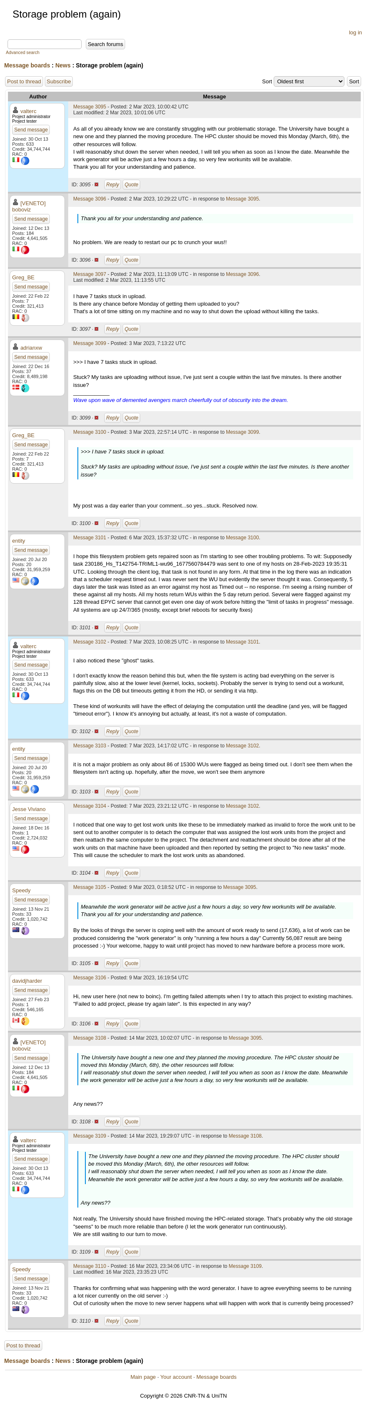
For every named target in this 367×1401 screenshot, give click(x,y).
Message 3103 (89, 746)
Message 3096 (89, 199)
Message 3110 (89, 1266)
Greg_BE (23, 277)
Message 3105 (89, 887)
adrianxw (31, 348)
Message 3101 (89, 538)
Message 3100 (89, 432)
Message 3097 (89, 274)
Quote (132, 185)
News (63, 65)
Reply (112, 185)
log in (355, 32)
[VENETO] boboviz (29, 206)
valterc (28, 111)
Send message (31, 130)
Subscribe (59, 81)
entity (18, 541)
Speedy (21, 890)
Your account (176, 1377)
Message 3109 (89, 1136)
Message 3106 (89, 978)
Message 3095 (89, 107)
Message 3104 (89, 806)
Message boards (27, 65)
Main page (143, 1377)
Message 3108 (89, 1038)
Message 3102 (89, 642)
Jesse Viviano (29, 809)
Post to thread (24, 81)
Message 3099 (89, 343)
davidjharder (27, 981)
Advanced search (22, 52)
